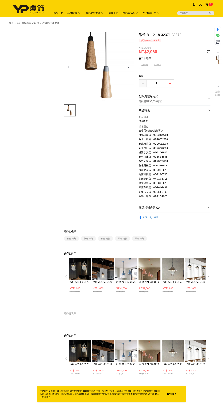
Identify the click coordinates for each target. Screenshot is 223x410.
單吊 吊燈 (139, 238)
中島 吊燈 (88, 238)
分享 (143, 217)
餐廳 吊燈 (71, 238)
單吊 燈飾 (122, 238)
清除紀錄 (217, 93)
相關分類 (70, 231)
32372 (157, 65)
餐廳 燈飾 (105, 238)
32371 (144, 65)
